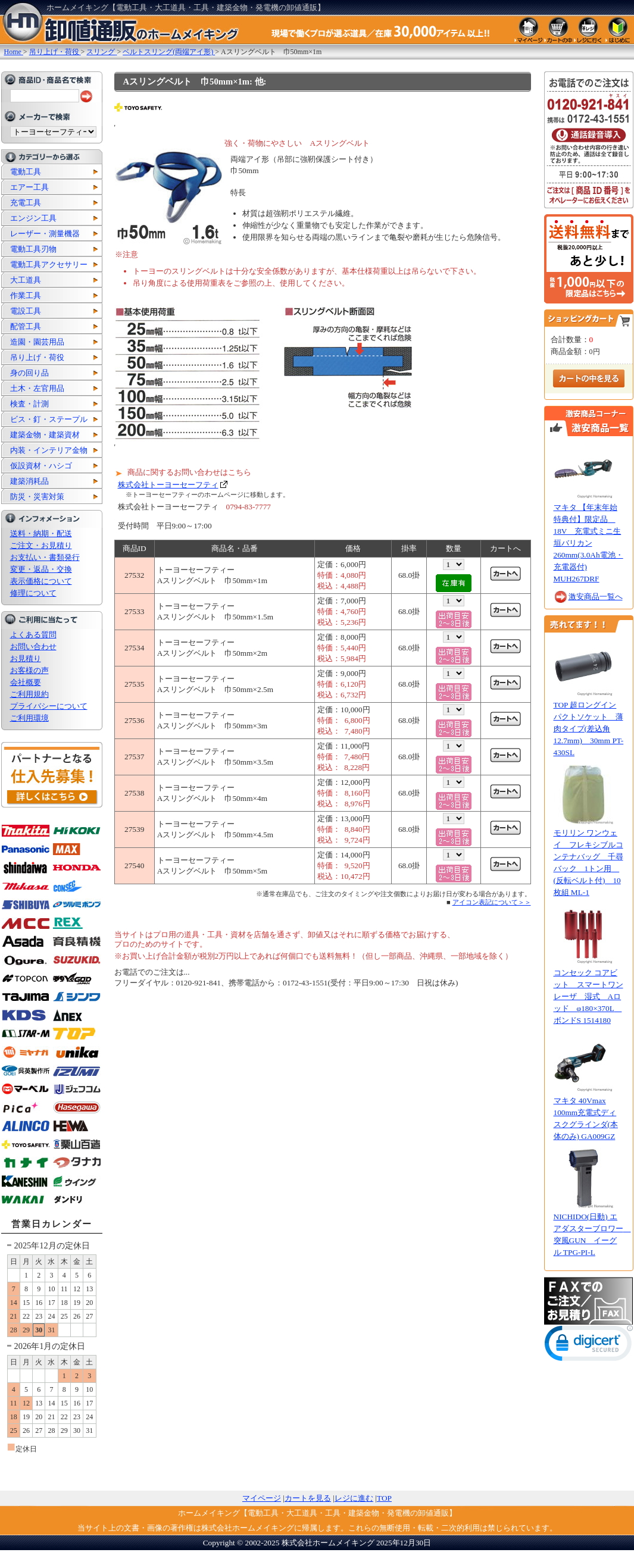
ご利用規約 (29, 694)
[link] (588, 1346)
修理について (33, 593)
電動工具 (25, 171)
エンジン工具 (33, 218)
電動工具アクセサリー (49, 264)
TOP (384, 1498)
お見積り (25, 658)
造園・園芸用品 (37, 341)
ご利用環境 (29, 717)
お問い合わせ (33, 646)
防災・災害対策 (37, 496)
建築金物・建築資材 (45, 434)
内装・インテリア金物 (49, 450)
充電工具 (25, 202)
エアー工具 (29, 187)
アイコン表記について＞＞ (491, 902)
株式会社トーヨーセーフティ (168, 484)
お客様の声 (29, 670)
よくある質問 (33, 634)
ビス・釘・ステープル (49, 419)
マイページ (261, 1498)
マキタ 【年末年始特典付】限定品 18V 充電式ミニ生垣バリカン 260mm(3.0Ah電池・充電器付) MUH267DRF (588, 543)
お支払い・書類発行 (45, 557)
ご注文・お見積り (41, 545)
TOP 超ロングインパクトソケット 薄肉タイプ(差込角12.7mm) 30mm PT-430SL (589, 728)
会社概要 (25, 682)
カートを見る (308, 1498)
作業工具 (25, 295)
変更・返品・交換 (41, 569)
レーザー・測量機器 (45, 233)
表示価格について (41, 581)
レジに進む (354, 1498)
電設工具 (25, 310)
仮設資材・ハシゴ (41, 465)
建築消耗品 (29, 481)
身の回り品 (29, 372)
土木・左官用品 (37, 388)
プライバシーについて (49, 706)
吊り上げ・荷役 (37, 357)
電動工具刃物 (33, 249)
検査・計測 (29, 403)
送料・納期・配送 (41, 533)
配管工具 (25, 326)
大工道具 (25, 280)
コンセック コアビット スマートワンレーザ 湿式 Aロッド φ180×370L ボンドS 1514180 (588, 996)
